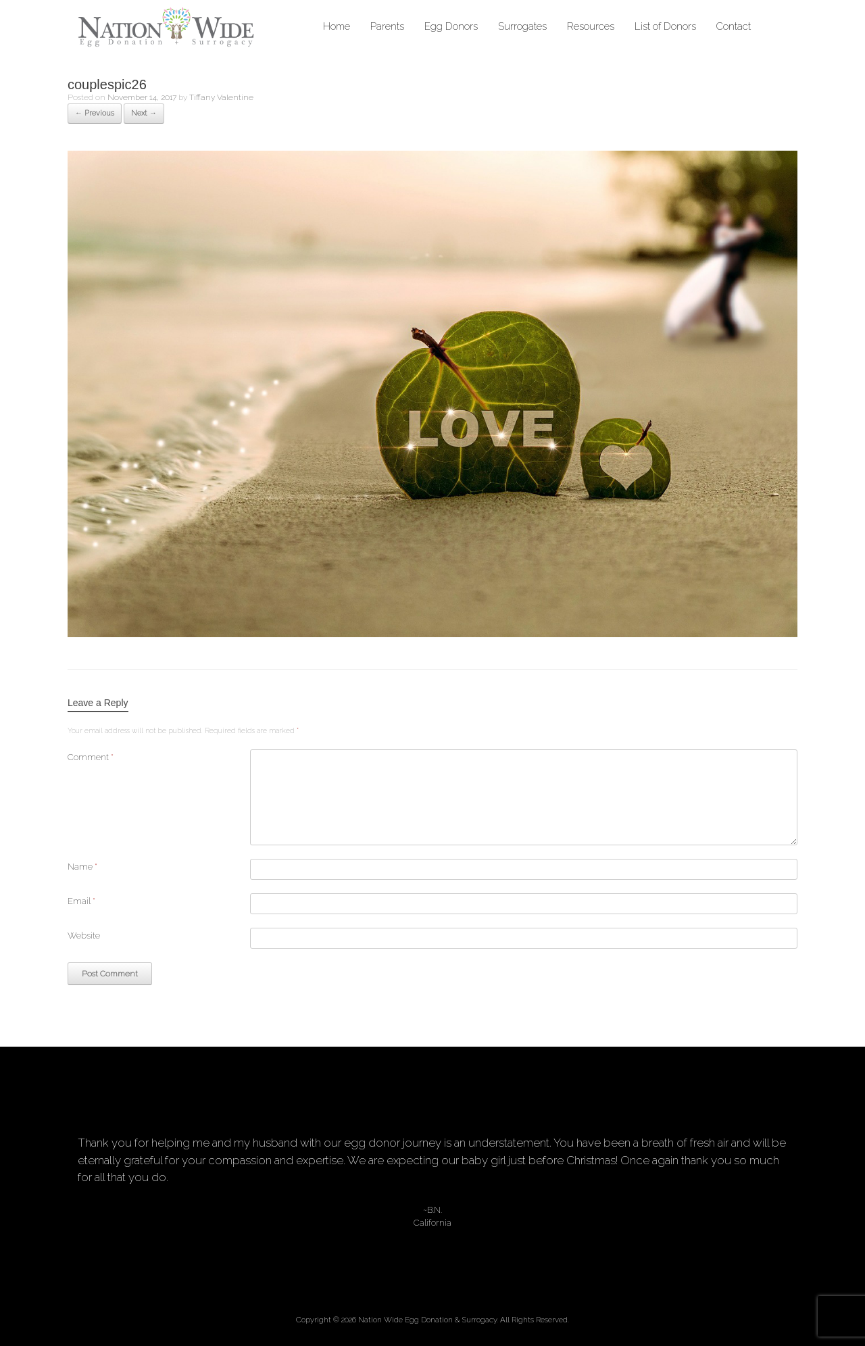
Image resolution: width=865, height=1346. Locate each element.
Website (84, 935)
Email (81, 901)
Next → (144, 113)
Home (336, 26)
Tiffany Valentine (221, 97)
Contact (733, 26)
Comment (91, 757)
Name (82, 867)
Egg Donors (451, 26)
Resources (590, 26)
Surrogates (522, 26)
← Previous (94, 113)
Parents (387, 26)
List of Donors (665, 26)
